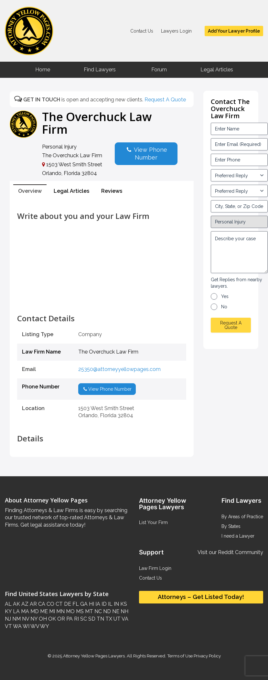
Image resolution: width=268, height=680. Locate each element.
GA (83, 604)
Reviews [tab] (111, 191)
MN (60, 611)
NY (33, 619)
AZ (24, 604)
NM (16, 619)
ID (103, 604)
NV (25, 619)
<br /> (101, 299)
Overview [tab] (30, 191)
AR (32, 604)
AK (16, 604)
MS (79, 611)
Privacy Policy (207, 655)
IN (116, 604)
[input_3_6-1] (239, 191)
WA (17, 626)
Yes (225, 296)
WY (44, 626)
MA (24, 611)
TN (99, 619)
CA (41, 604)
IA (97, 604)
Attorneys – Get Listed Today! (201, 596)
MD (34, 611)
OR (60, 619)
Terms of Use (180, 655)
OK (51, 619)
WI (25, 626)
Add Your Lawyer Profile (234, 31)
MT (88, 611)
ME (43, 611)
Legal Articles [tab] (71, 191)
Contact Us (141, 31)
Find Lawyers (100, 70)
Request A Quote (165, 100)
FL (75, 604)
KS (123, 604)
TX (108, 619)
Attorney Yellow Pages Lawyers (94, 655)
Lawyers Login (176, 31)
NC (97, 611)
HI (91, 604)
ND (106, 611)
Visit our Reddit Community (230, 552)
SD (91, 619)
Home (42, 70)
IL (110, 604)
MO (70, 611)
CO (49, 604)
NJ (8, 619)
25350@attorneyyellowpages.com (119, 369)
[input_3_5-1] (239, 175)
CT (58, 604)
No (224, 306)
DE (67, 604)
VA (124, 619)
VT (8, 626)
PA (69, 619)
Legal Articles (216, 70)
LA (16, 611)
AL (8, 604)
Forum (159, 70)
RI (76, 619)
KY (8, 611)
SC (83, 619)
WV (34, 626)
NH (123, 611)
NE (115, 611)
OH (42, 619)
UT (116, 619)
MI (51, 611)
